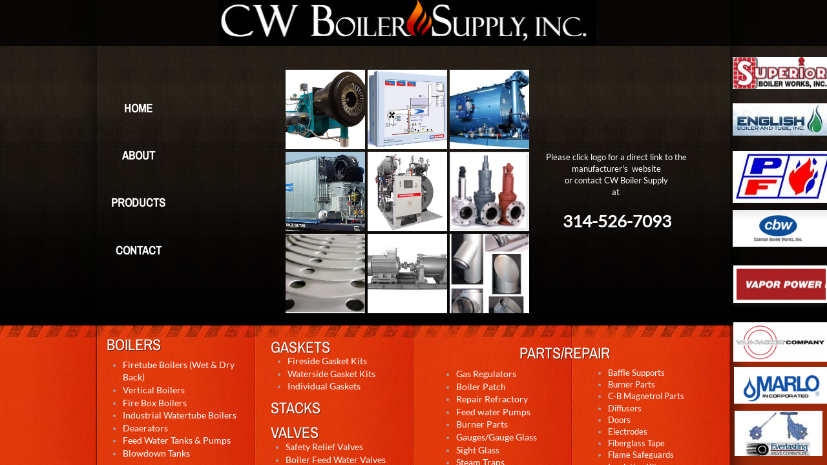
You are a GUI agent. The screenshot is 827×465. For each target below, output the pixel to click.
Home (138, 108)
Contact (139, 250)
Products (138, 202)
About (138, 155)
